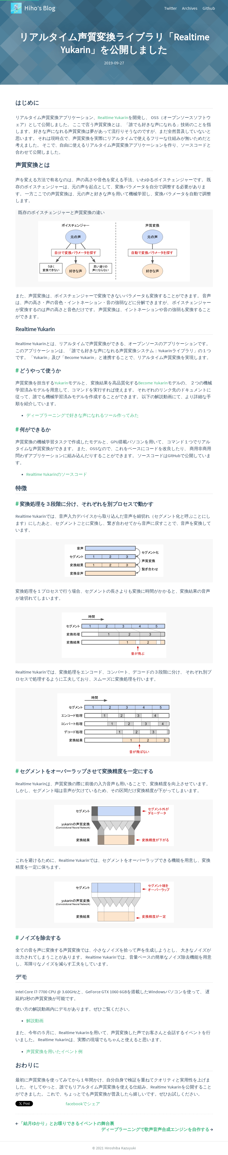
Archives (189, 8)
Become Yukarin (153, 382)
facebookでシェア (83, 1103)
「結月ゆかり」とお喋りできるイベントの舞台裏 (64, 1123)
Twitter (170, 8)
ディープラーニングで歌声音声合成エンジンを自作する (157, 1129)
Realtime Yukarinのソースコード (56, 474)
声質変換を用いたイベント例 (54, 1051)
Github (209, 8)
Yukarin (61, 382)
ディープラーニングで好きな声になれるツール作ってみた (82, 415)
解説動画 (35, 1020)
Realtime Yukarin (113, 117)
